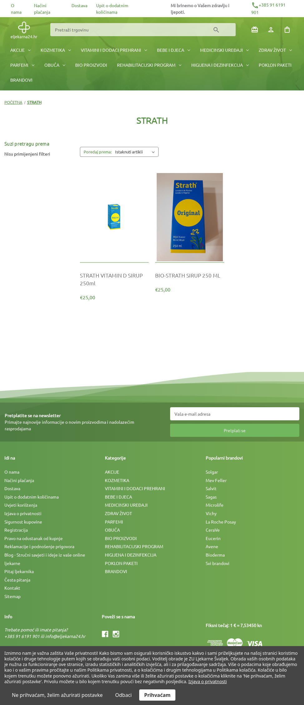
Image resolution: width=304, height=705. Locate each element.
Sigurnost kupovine (23, 521)
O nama (11, 472)
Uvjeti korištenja (20, 505)
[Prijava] (271, 30)
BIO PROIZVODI (91, 65)
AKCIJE (20, 50)
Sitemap (12, 596)
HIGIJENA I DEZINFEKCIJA (220, 65)
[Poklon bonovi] (255, 30)
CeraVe (213, 530)
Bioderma (215, 555)
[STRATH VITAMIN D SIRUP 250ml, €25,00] (114, 279)
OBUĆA (54, 65)
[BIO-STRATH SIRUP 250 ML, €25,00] (189, 275)
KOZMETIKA (56, 50)
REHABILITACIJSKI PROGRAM (149, 65)
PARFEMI (22, 65)
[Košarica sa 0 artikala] (287, 30)
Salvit (211, 488)
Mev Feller (216, 480)
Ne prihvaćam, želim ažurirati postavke (57, 695)
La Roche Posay (221, 521)
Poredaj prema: (98, 151)
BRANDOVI (21, 80)
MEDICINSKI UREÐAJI (224, 50)
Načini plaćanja (19, 480)
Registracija (16, 530)
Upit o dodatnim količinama (31, 497)
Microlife (214, 505)
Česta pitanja (17, 579)
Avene (212, 546)
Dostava (79, 5)
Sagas (211, 497)
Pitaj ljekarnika (19, 571)
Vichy (211, 513)
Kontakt (12, 588)
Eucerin (213, 538)
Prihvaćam (157, 695)
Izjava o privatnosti (23, 513)
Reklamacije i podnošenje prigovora (39, 546)
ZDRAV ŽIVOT (275, 50)
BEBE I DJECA (173, 50)
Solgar (212, 472)
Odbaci (123, 695)
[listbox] (136, 152)
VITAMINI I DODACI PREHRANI (114, 50)
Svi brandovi (217, 563)
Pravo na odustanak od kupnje (33, 538)
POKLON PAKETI (275, 65)
